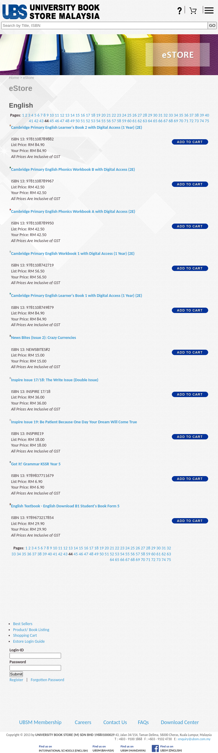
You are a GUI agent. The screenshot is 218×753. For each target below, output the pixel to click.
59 (124, 120)
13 (67, 115)
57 (114, 120)
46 (57, 120)
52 (88, 120)
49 (72, 120)
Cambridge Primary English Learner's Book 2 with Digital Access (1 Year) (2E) (76, 127)
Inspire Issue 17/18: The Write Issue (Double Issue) (54, 379)
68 (171, 120)
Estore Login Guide (29, 641)
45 (52, 120)
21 (109, 115)
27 (140, 115)
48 (67, 120)
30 (155, 115)
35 (181, 115)
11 (57, 115)
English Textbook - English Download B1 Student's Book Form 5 (65, 506)
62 (140, 120)
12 (62, 115)
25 (129, 115)
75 (207, 120)
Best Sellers (22, 623)
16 (83, 115)
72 (191, 120)
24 (124, 115)
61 (135, 120)
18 (93, 115)
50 (77, 120)
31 (160, 115)
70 (181, 120)
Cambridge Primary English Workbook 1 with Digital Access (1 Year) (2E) (72, 253)
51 (83, 120)
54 (98, 120)
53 (93, 120)
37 (191, 115)
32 (166, 115)
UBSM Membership (41, 722)
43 (41, 120)
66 (160, 120)
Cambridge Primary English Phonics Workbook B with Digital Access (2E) (73, 169)
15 (77, 115)
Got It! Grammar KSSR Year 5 (35, 464)
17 (88, 115)
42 (36, 120)
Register (16, 679)
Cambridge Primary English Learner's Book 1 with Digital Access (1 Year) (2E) (76, 295)
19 (98, 115)
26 (135, 115)
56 (109, 120)
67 (166, 120)
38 (196, 115)
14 (72, 115)
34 (176, 115)
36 (186, 115)
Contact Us (115, 722)
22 (114, 115)
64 (150, 120)
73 (196, 120)
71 (186, 120)
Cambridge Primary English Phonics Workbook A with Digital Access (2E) (73, 211)
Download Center (180, 722)
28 (145, 115)
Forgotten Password (47, 679)
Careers (83, 722)
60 (129, 120)
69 (176, 120)
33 (171, 115)
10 (52, 115)
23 (119, 115)
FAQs (175, 11)
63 (145, 120)
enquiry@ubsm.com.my (194, 739)
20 (103, 115)
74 (202, 120)
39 (202, 115)
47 (62, 120)
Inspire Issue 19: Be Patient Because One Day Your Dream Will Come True (74, 421)
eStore (28, 77)
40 (207, 115)
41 (31, 120)
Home (14, 77)
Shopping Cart (193, 11)
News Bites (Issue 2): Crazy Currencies (43, 337)
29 (150, 115)
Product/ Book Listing (31, 629)
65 (155, 120)
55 (103, 120)
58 (119, 120)
